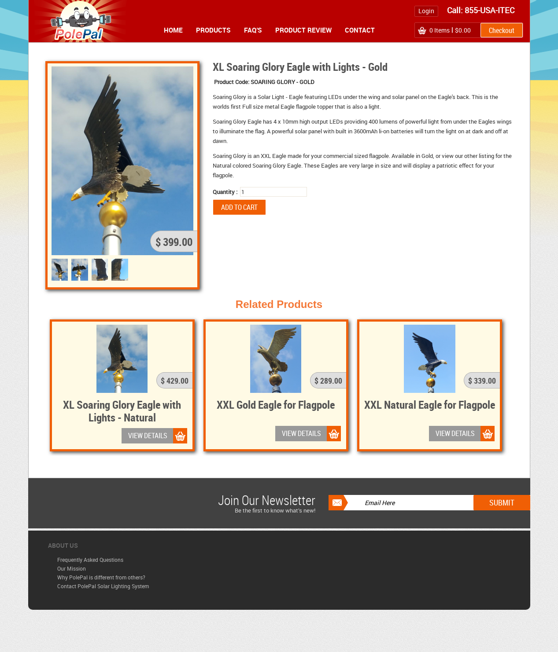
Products (213, 30)
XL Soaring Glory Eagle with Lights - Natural (122, 411)
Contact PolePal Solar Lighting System (103, 586)
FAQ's (253, 30)
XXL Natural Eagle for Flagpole (429, 404)
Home (173, 30)
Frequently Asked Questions (90, 559)
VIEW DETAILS (147, 435)
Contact (360, 30)
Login (426, 11)
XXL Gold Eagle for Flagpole (276, 404)
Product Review (303, 30)
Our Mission (71, 568)
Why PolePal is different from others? (101, 577)
